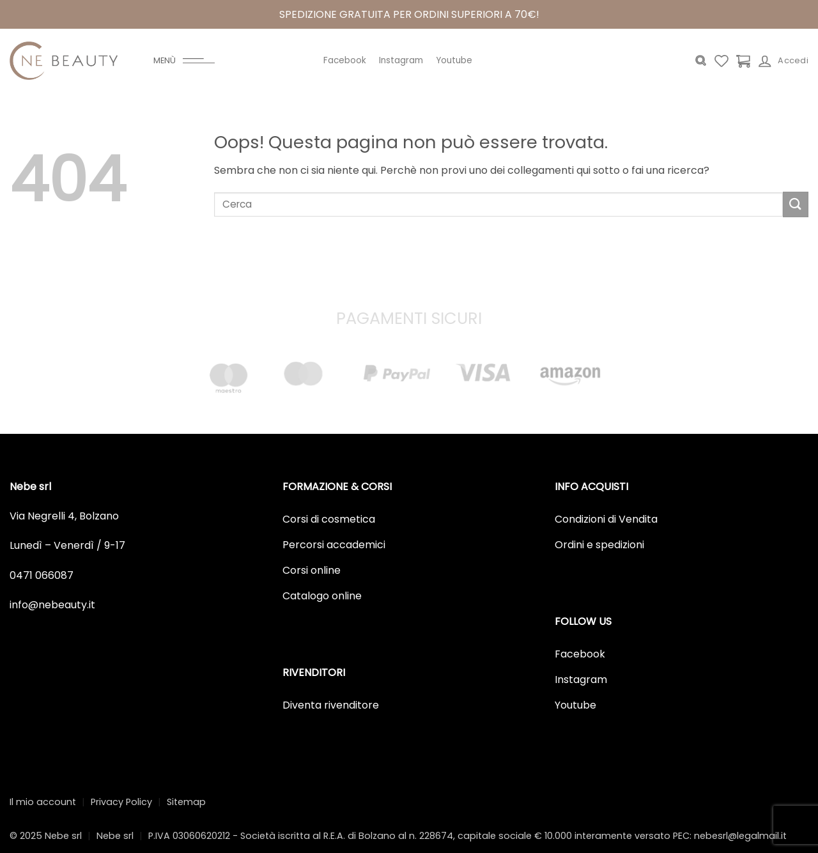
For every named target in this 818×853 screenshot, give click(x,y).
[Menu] (184, 60)
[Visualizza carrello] (743, 61)
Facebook (344, 60)
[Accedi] (783, 61)
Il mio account (43, 801)
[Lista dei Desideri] (721, 61)
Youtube (454, 60)
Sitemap (186, 801)
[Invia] (795, 204)
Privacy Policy (121, 801)
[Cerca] (701, 61)
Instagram (401, 60)
